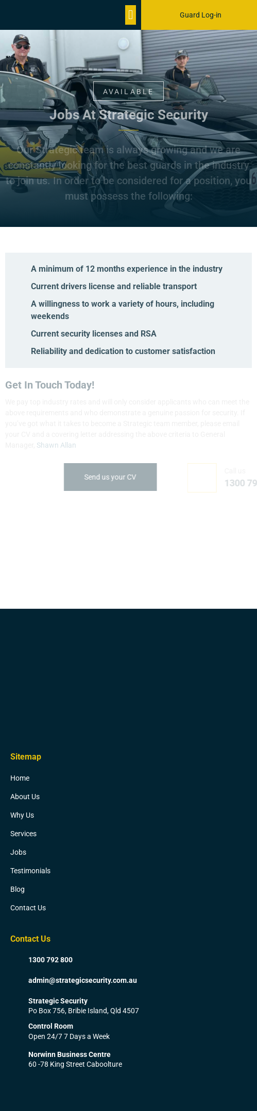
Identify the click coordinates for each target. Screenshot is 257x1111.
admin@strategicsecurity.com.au (82, 980)
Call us (245, 471)
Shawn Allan (56, 445)
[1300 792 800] (15, 960)
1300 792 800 (50, 960)
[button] (130, 15)
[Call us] (212, 477)
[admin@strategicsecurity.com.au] (15, 981)
